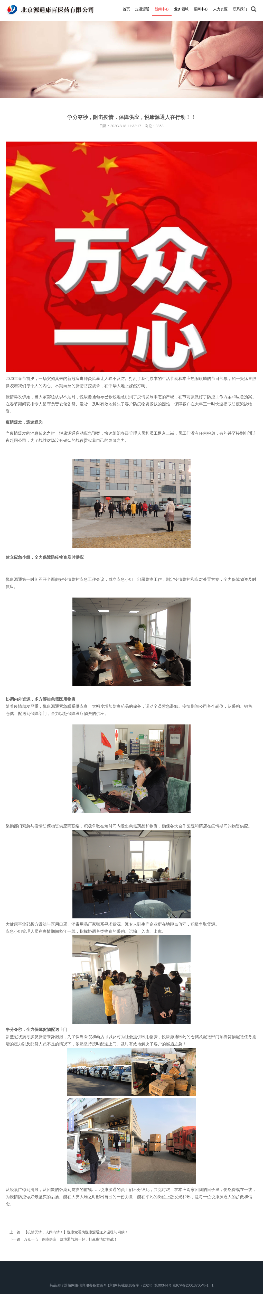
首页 (126, 9)
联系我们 (240, 9)
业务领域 (181, 9)
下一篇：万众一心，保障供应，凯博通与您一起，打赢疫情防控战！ (63, 1239)
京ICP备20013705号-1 (191, 1285)
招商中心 (201, 9)
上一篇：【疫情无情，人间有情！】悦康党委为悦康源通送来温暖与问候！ (69, 1232)
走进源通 (142, 9)
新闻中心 (162, 9)
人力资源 (220, 9)
